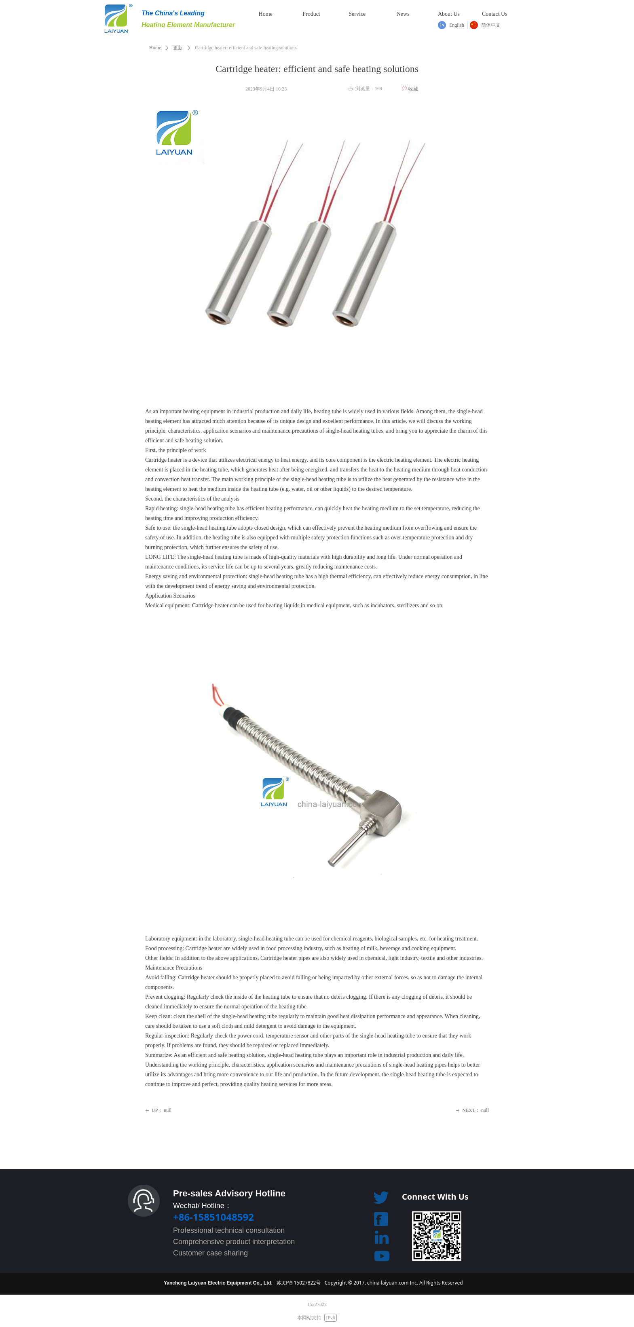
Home (155, 48)
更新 (178, 48)
